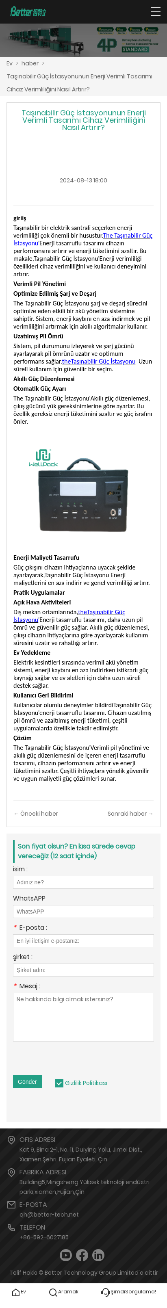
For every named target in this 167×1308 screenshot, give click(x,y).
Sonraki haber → (131, 814)
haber (30, 63)
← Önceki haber (35, 814)
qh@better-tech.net (49, 1215)
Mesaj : (26, 987)
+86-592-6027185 (44, 1237)
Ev (10, 63)
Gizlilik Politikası (86, 1083)
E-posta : (30, 928)
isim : (20, 870)
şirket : (23, 958)
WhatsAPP (29, 899)
